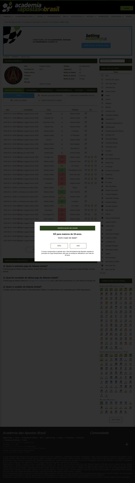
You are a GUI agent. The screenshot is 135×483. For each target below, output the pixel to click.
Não (59, 246)
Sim (78, 246)
